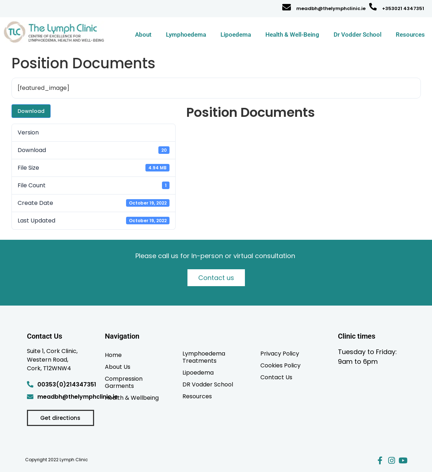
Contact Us (276, 377)
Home (113, 355)
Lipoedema (235, 34)
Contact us (216, 277)
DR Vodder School (207, 384)
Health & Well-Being (292, 34)
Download (31, 111)
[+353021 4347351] (373, 6)
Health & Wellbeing (132, 398)
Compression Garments (124, 382)
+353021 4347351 (403, 8)
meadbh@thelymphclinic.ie (331, 8)
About (143, 34)
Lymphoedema (186, 34)
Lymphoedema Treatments (203, 357)
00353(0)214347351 (66, 384)
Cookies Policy (280, 365)
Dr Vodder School (357, 34)
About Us (117, 367)
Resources (410, 34)
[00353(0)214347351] (30, 384)
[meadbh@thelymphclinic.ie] (286, 7)
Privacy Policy (279, 353)
